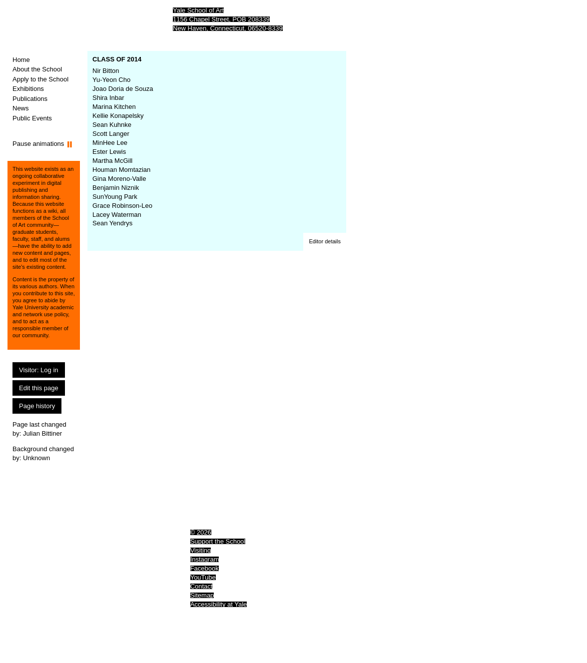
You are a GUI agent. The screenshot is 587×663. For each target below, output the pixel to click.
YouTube (203, 577)
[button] (324, 242)
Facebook (204, 568)
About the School (37, 69)
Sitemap (202, 595)
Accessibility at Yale (218, 604)
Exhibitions (28, 88)
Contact (201, 586)
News (20, 108)
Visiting (200, 550)
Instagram (204, 559)
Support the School (218, 541)
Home (21, 59)
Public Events (32, 118)
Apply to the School (40, 79)
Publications (29, 98)
